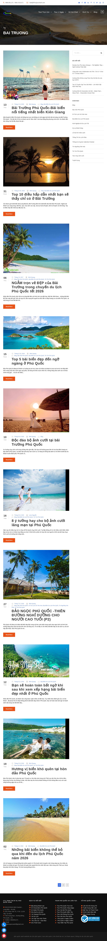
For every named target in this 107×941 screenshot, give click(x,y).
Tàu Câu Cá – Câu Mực (38, 920)
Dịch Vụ (86, 12)
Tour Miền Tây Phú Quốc (65, 923)
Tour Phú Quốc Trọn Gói (64, 906)
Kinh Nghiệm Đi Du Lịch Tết (80, 123)
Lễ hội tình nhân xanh (78, 132)
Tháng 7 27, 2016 (19, 603)
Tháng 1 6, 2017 (18, 277)
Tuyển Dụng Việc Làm (90, 908)
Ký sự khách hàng (77, 128)
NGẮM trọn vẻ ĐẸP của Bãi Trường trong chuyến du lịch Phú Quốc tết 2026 (37, 287)
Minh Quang (32, 104)
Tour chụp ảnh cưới (78, 156)
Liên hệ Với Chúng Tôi (90, 906)
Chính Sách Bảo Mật (89, 912)
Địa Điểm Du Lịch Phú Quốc (51, 104)
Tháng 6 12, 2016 (19, 681)
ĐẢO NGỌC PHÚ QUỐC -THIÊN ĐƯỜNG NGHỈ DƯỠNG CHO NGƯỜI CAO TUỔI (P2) (38, 615)
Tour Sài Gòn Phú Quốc (64, 916)
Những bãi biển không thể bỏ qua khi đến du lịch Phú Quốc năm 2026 (37, 854)
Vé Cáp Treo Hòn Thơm (38, 918)
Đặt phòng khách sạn (37, 906)
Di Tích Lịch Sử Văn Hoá (35, 605)
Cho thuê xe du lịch (37, 912)
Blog (95, 12)
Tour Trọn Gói (43, 12)
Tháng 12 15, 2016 (19, 353)
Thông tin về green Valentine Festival (83, 142)
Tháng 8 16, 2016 (19, 515)
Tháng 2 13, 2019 (19, 104)
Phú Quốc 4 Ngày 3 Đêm (65, 920)
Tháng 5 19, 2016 (19, 763)
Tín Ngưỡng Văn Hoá (78, 146)
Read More (9, 127)
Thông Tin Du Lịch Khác (79, 137)
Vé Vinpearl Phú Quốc (38, 914)
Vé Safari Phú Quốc (37, 910)
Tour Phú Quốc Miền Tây (65, 912)
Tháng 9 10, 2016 (19, 436)
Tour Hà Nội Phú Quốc (64, 910)
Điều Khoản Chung (89, 914)
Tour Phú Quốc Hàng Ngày (65, 908)
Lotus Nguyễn (32, 515)
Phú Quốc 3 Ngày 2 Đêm (65, 918)
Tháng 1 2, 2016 (18, 846)
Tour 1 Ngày (59, 12)
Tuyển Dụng (76, 160)
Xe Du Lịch (34, 916)
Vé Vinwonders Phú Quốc (39, 908)
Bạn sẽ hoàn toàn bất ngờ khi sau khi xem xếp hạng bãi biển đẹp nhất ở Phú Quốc (38, 689)
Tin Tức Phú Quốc (50, 279)
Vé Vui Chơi (73, 12)
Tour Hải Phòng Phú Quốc (65, 914)
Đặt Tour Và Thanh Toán (90, 910)
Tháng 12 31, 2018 (19, 190)
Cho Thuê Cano (36, 923)
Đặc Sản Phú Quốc (22, 279)
